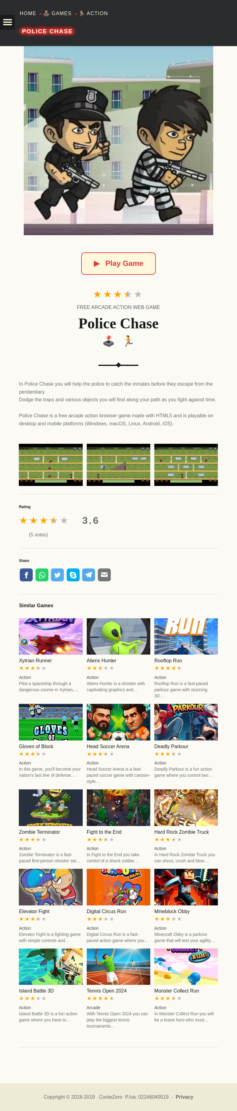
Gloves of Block (36, 746)
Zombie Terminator (39, 832)
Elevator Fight (34, 911)
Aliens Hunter (101, 660)
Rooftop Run (168, 660)
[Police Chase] (118, 140)
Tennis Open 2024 (107, 990)
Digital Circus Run (106, 911)
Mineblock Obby (172, 911)
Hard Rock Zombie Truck (181, 832)
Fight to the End (104, 832)
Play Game (118, 263)
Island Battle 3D (36, 990)
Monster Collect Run (176, 990)
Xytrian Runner (35, 660)
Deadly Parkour (171, 746)
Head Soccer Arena (108, 746)
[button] (7, 22)
